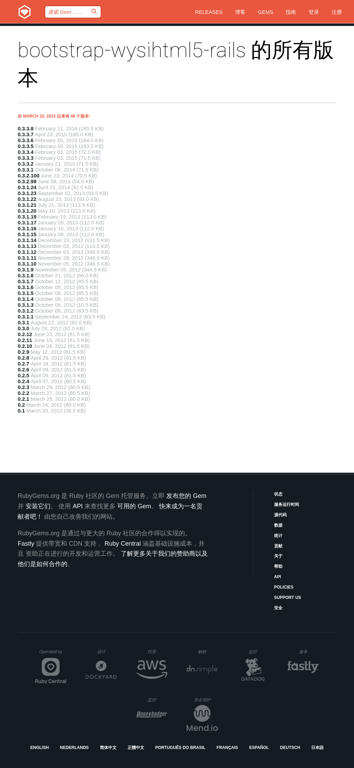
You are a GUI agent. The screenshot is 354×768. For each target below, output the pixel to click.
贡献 (278, 546)
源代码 (280, 514)
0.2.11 (25, 340)
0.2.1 (23, 399)
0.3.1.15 (27, 234)
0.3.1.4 (26, 299)
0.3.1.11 (27, 258)
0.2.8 (23, 358)
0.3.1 (23, 322)
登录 (314, 12)
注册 (337, 12)
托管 (156, 651)
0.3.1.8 (26, 275)
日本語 (317, 747)
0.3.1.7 (26, 281)
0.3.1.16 (27, 228)
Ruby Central (122, 543)
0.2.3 (23, 387)
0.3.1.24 (27, 187)
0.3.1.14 (27, 240)
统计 (278, 535)
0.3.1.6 (26, 287)
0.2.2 (23, 393)
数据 (278, 525)
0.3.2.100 (28, 175)
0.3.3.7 (26, 134)
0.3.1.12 (27, 252)
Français (227, 747)
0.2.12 (25, 334)
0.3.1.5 (26, 293)
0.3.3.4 (26, 152)
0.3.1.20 (27, 211)
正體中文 (136, 747)
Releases (209, 12)
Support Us (287, 597)
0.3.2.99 (27, 181)
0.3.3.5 (26, 146)
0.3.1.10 (27, 264)
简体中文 (108, 747)
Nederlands (74, 747)
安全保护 (206, 699)
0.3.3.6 (26, 140)
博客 (240, 12)
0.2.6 (23, 369)
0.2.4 (23, 381)
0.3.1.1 (26, 317)
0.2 (21, 405)
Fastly (26, 543)
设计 (107, 651)
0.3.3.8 (26, 128)
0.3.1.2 (26, 311)
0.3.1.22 (27, 199)
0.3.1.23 (27, 193)
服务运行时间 (286, 504)
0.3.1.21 (27, 205)
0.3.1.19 (27, 217)
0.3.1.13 (27, 246)
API (277, 576)
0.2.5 (23, 375)
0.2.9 (23, 352)
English (39, 747)
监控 (258, 651)
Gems (265, 12)
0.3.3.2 (26, 164)
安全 (278, 607)
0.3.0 (23, 328)
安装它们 (38, 506)
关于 (278, 556)
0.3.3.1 (26, 170)
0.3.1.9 (26, 269)
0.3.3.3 (26, 158)
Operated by (52, 654)
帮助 (278, 566)
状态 (278, 494)
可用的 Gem (134, 506)
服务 (308, 651)
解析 (208, 651)
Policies (284, 587)
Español (259, 747)
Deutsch (290, 747)
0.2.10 (25, 346)
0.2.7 (23, 364)
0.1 (21, 411)
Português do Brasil (180, 747)
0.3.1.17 (27, 222)
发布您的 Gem (186, 495)
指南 (291, 12)
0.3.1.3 (26, 305)
